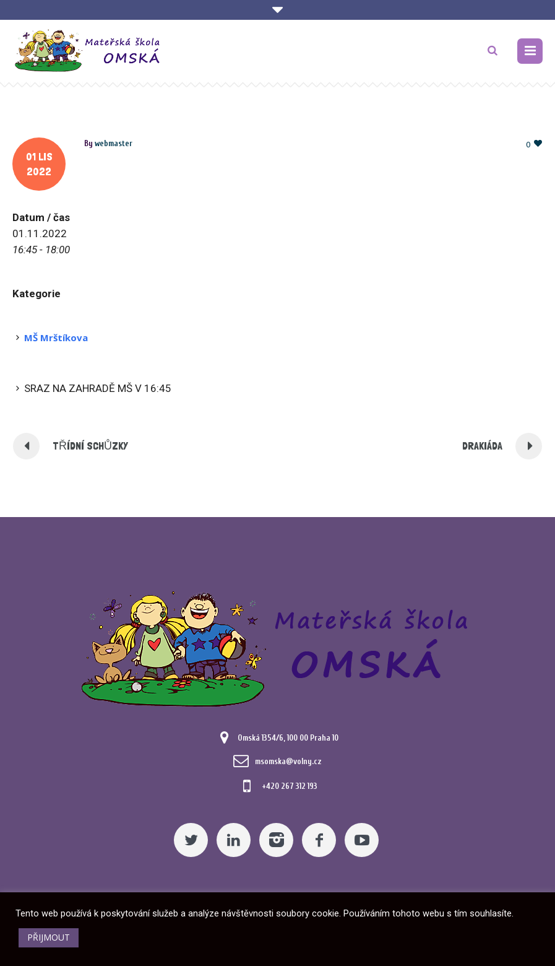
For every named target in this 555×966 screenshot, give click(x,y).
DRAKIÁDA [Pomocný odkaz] (482, 445)
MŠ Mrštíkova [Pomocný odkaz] (56, 337)
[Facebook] (319, 840)
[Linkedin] (234, 840)
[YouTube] (362, 840)
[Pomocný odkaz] (530, 51)
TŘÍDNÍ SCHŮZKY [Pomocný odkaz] (90, 445)
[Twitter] (191, 840)
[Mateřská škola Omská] (278, 646)
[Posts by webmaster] (113, 143)
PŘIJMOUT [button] (48, 937)
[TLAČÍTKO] (492, 50)
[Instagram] (276, 840)
